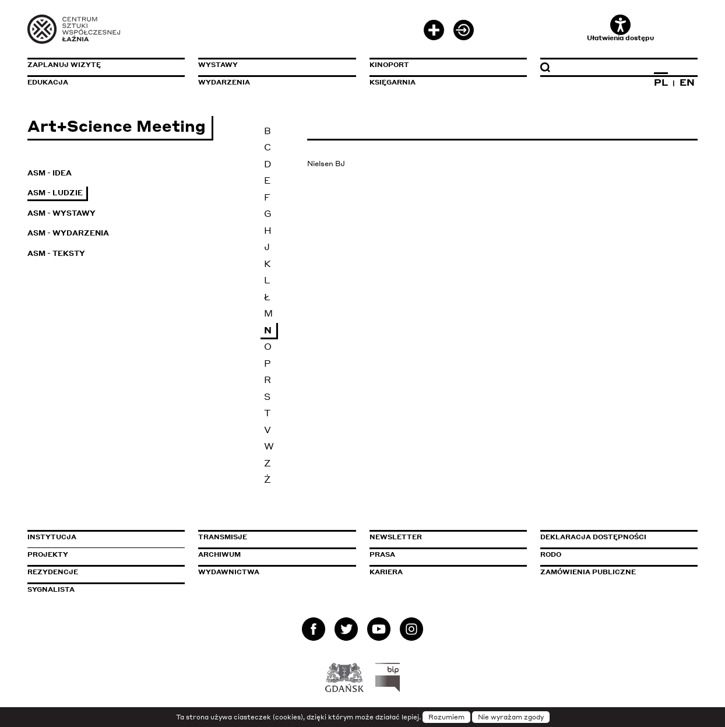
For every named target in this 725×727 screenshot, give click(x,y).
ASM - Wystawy (61, 213)
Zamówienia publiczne (614, 572)
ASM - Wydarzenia (68, 233)
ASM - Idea (49, 172)
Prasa (382, 554)
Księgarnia (392, 82)
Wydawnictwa (228, 572)
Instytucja (51, 537)
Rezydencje (52, 572)
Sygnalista (51, 589)
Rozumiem (446, 717)
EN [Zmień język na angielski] (687, 82)
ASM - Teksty (56, 253)
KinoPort (389, 65)
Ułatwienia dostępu (620, 28)
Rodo (550, 554)
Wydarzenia (224, 82)
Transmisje (272, 537)
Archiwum (219, 554)
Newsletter (395, 537)
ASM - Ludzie (55, 192)
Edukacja (47, 82)
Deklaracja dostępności (593, 537)
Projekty (47, 554)
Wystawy (218, 65)
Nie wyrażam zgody (511, 717)
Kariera (386, 572)
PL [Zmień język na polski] (661, 82)
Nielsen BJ (326, 163)
